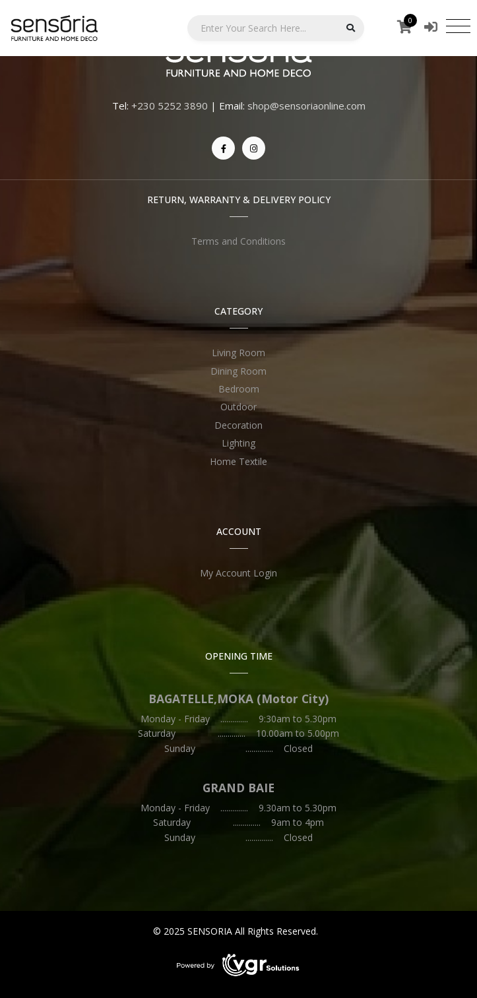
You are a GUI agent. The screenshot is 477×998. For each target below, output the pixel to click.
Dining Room (238, 371)
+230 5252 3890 (169, 105)
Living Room (238, 352)
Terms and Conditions (238, 241)
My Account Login (238, 573)
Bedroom (238, 389)
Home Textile (238, 461)
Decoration (238, 425)
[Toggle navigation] (458, 26)
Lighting (238, 443)
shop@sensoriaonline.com (306, 105)
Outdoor (238, 406)
